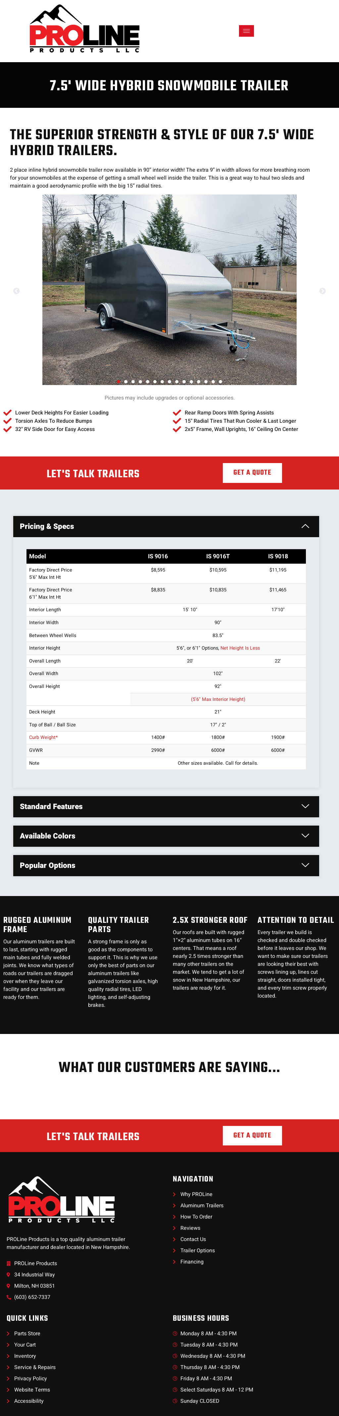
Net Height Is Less (240, 648)
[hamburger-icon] (246, 31)
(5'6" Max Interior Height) (218, 699)
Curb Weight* (43, 737)
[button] (16, 291)
